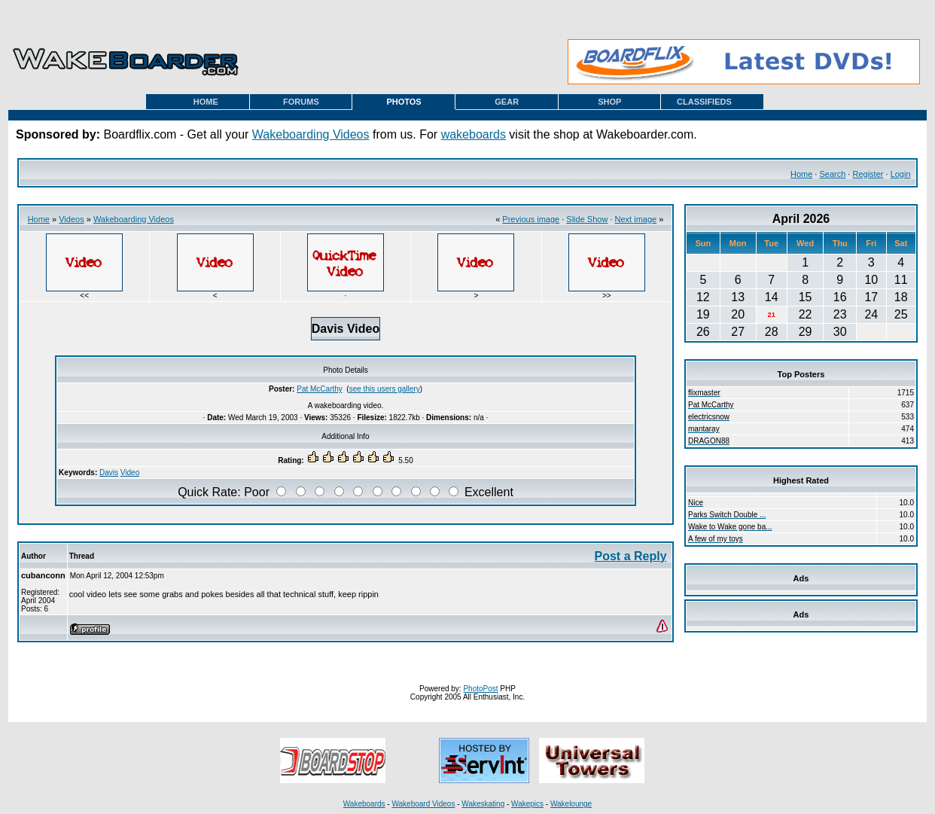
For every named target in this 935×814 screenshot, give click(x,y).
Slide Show (587, 219)
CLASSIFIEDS (704, 101)
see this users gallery (384, 389)
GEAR (507, 101)
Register (867, 173)
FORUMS (301, 101)
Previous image (530, 219)
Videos (71, 219)
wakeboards (473, 134)
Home (801, 173)
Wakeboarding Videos (311, 134)
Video (129, 472)
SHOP (609, 101)
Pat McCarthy (320, 389)
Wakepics (527, 804)
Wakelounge (571, 804)
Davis (108, 472)
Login (901, 173)
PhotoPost (480, 688)
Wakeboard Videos (423, 804)
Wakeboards (364, 804)
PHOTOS (403, 101)
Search (832, 173)
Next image (636, 219)
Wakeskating (482, 804)
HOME (205, 101)
